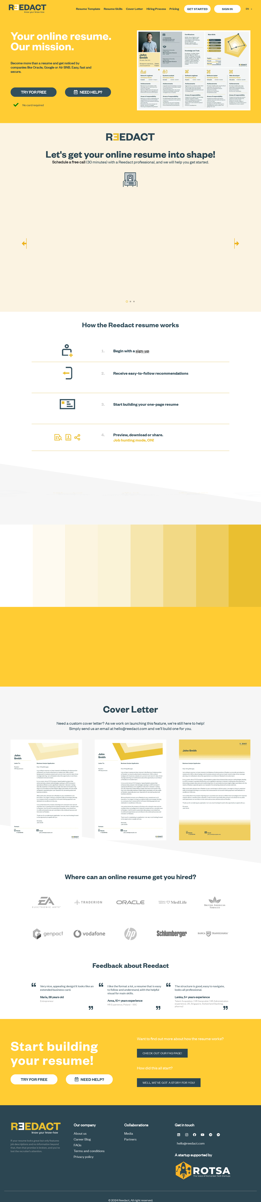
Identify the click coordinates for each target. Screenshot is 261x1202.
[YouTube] (203, 1135)
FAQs (77, 1145)
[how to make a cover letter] (214, 790)
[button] (127, 301)
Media (128, 1133)
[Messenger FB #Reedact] (218, 1135)
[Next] (236, 245)
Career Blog (82, 1139)
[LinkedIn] (179, 1135)
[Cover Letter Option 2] (130, 790)
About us (80, 1133)
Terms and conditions (89, 1150)
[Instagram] (187, 1135)
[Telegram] (211, 1135)
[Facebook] (195, 1135)
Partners (130, 1139)
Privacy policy (83, 1156)
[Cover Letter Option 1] (46, 790)
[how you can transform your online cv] (130, 245)
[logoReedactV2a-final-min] (27, 9)
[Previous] (24, 245)
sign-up (142, 350)
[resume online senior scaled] (194, 70)
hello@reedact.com (191, 1143)
